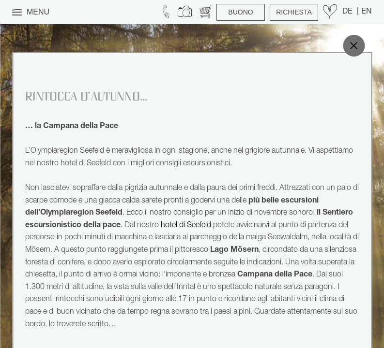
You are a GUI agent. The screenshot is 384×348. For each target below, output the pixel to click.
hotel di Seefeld (186, 226)
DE (348, 12)
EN (366, 12)
